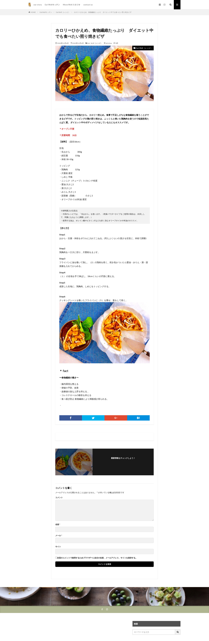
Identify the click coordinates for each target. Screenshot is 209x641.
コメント (59, 497)
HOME (33, 12)
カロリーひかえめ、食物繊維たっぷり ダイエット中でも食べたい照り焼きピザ (102, 12)
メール (58, 535)
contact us (88, 4)
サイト (58, 547)
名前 (57, 524)
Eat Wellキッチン (52, 4)
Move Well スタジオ (71, 4)
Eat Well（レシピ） (63, 12)
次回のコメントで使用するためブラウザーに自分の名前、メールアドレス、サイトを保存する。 (97, 558)
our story (37, 4)
